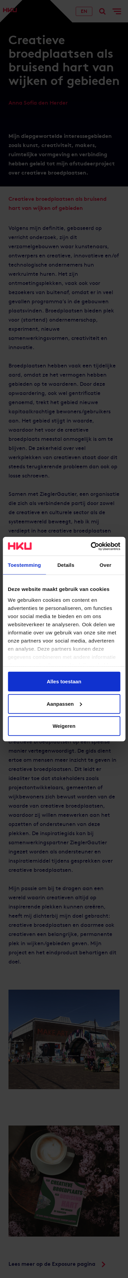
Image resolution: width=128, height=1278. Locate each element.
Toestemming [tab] (24, 565)
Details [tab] (65, 565)
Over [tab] (105, 565)
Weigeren (64, 726)
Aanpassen (64, 703)
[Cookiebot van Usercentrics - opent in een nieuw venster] (91, 546)
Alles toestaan (64, 681)
